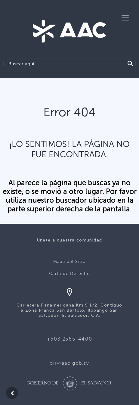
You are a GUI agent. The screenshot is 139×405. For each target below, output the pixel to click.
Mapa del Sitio (69, 261)
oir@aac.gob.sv (69, 363)
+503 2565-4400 (69, 339)
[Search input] (66, 63)
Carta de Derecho (69, 273)
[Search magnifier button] (130, 63)
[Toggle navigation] (125, 17)
